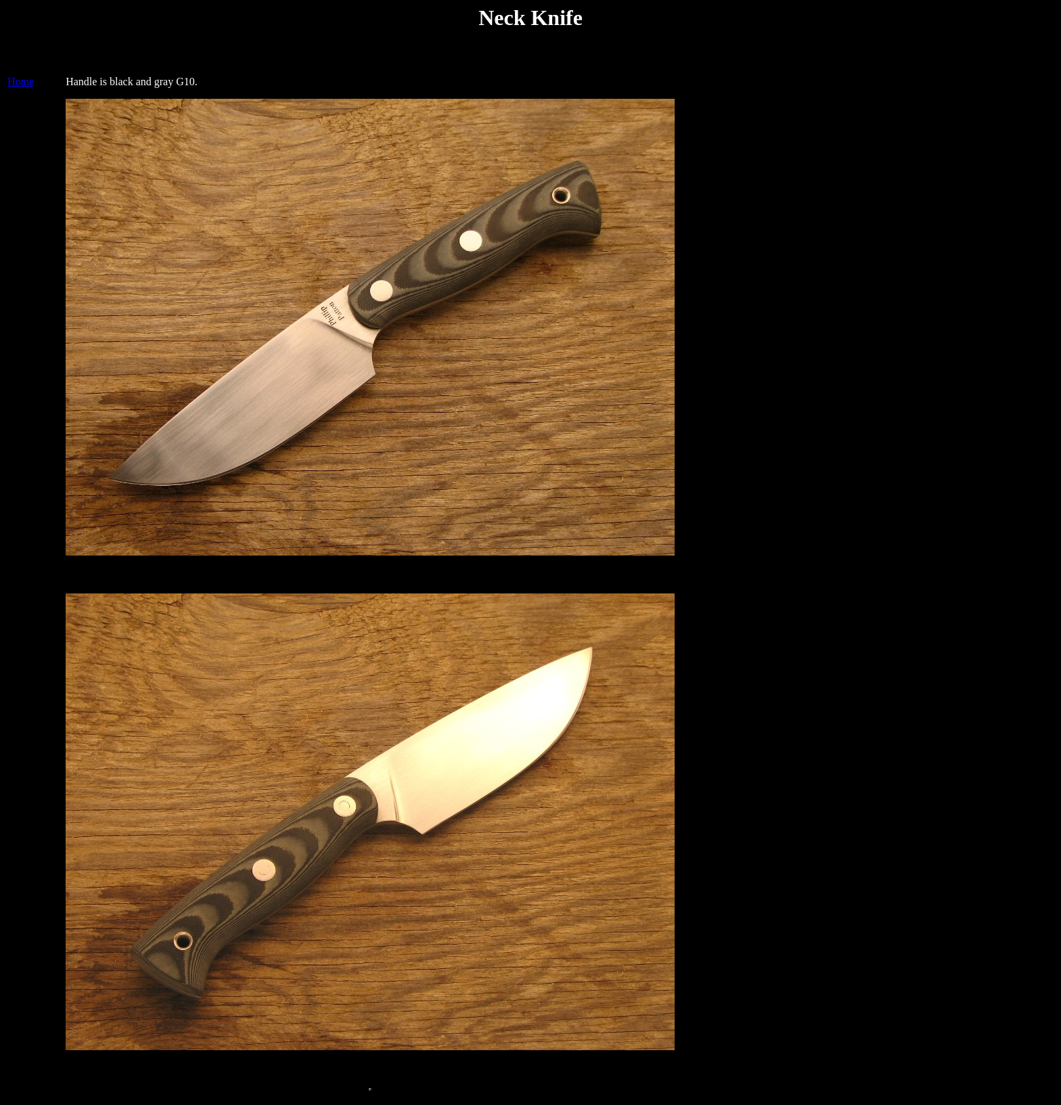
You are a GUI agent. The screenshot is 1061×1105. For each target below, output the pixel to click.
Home (20, 85)
